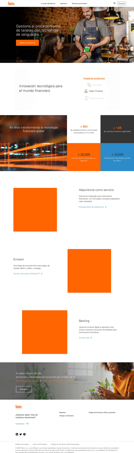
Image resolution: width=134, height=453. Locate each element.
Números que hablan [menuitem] (79, 3)
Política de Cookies (22, 444)
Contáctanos (24, 389)
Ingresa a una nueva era (27, 43)
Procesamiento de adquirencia (91, 207)
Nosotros (62, 412)
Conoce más (84, 337)
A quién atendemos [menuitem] (48, 3)
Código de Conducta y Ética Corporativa (65, 444)
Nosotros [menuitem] (63, 3)
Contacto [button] (121, 3)
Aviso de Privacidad (40, 444)
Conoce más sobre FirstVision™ (26, 273)
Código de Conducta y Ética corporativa (102, 412)
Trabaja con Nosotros (66, 416)
